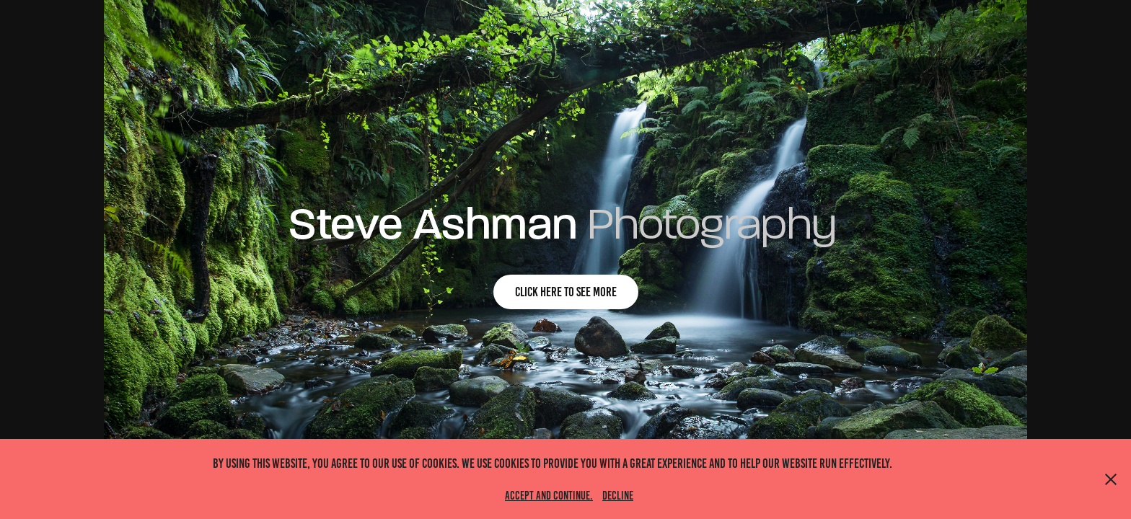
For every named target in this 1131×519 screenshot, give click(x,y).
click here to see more (566, 292)
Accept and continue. (549, 495)
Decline (617, 495)
